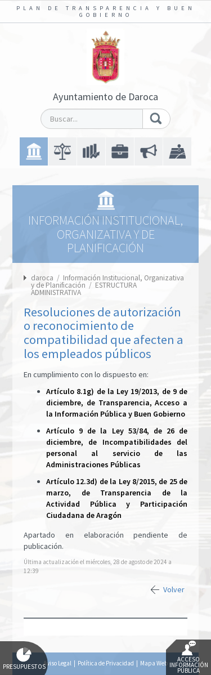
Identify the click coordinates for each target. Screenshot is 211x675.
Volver (174, 589)
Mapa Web (154, 663)
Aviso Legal (57, 663)
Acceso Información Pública (188, 657)
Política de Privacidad (106, 663)
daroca (42, 278)
